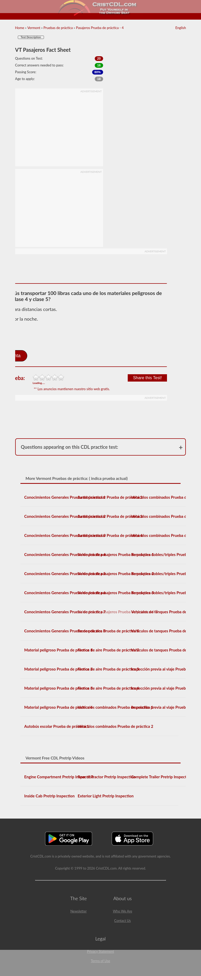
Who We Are (122, 911)
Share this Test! (147, 378)
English (180, 28)
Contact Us (122, 920)
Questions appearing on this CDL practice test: (69, 447)
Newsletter (78, 911)
